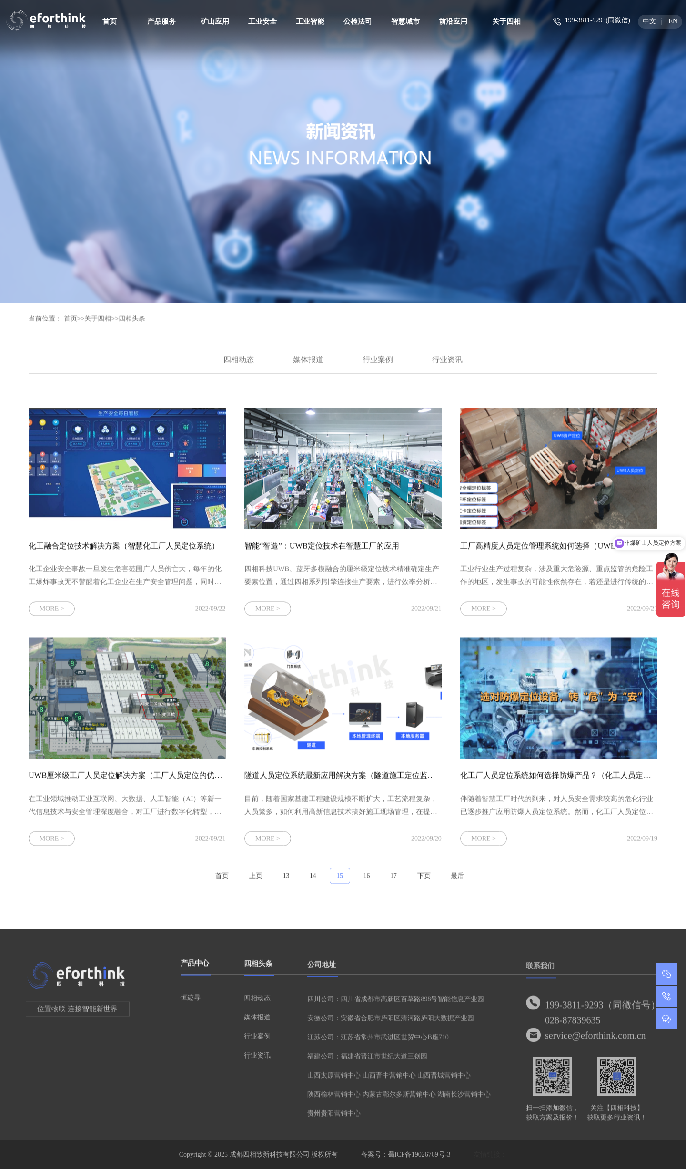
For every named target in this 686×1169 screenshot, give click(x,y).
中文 (649, 21)
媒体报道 (308, 364)
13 (286, 880)
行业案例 (378, 364)
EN (672, 21)
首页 (109, 21)
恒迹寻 (191, 1002)
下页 (424, 880)
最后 (457, 880)
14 (313, 880)
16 (366, 880)
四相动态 (238, 364)
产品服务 (161, 21)
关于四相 (506, 21)
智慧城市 (405, 21)
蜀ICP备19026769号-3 (419, 1154)
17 (393, 880)
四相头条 (132, 323)
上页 (255, 880)
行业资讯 (447, 364)
